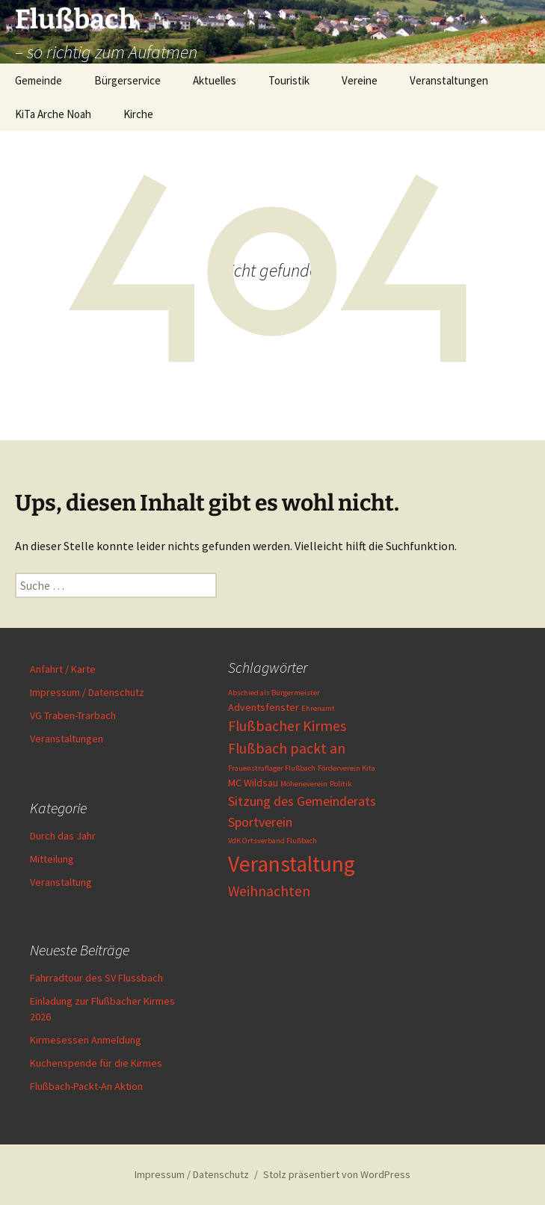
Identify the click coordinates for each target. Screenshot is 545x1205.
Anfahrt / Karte (63, 669)
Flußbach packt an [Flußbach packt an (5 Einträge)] (286, 748)
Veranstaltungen (449, 80)
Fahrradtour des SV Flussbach (96, 977)
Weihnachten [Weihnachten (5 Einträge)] (269, 891)
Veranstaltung (61, 882)
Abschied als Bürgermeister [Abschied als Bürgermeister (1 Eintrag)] (274, 692)
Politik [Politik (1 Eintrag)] (341, 784)
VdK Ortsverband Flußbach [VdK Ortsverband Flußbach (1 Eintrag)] (272, 840)
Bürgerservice (127, 80)
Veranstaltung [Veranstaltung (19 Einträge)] (291, 864)
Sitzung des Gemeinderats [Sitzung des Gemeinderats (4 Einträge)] (302, 801)
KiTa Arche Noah (53, 114)
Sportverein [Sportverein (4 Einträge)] (260, 821)
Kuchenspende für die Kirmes (96, 1063)
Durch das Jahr (63, 835)
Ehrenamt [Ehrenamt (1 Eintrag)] (318, 708)
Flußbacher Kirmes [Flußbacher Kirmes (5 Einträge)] (287, 726)
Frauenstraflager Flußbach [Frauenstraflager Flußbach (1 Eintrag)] (271, 768)
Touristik (289, 80)
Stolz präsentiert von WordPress (336, 1174)
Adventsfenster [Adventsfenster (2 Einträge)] (263, 707)
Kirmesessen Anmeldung (85, 1040)
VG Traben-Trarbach (73, 715)
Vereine (360, 80)
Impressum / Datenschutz (87, 692)
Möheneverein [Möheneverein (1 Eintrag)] (303, 784)
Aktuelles (214, 80)
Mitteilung (52, 859)
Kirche (138, 114)
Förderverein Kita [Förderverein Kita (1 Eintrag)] (346, 768)
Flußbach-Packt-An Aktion (86, 1086)
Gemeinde (38, 80)
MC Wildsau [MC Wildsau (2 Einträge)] (253, 782)
